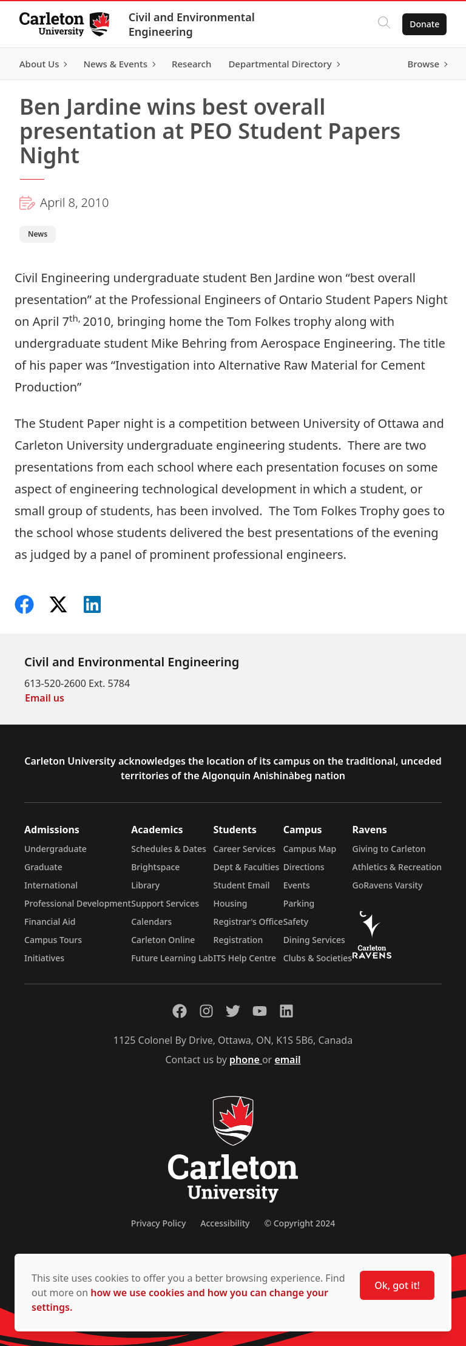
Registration (238, 939)
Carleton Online (163, 939)
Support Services (165, 903)
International (51, 885)
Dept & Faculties (247, 867)
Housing (231, 903)
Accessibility (224, 1223)
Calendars (151, 921)
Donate (424, 24)
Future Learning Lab (172, 958)
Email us (44, 698)
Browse (423, 64)
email (287, 1059)
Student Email (242, 885)
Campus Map (310, 848)
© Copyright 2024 (299, 1223)
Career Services (245, 848)
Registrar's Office (248, 921)
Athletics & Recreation (397, 867)
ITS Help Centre (245, 958)
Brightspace (155, 867)
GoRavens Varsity (388, 885)
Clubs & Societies (317, 958)
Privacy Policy (158, 1223)
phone (245, 1059)
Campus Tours (53, 939)
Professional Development (77, 903)
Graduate (43, 867)
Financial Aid (49, 921)
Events (296, 885)
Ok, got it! (397, 1285)
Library (145, 885)
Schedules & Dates (168, 848)
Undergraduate (55, 848)
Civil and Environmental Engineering (192, 24)
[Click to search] (384, 24)
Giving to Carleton (389, 848)
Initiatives (44, 958)
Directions (304, 867)
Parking (299, 903)
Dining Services (314, 939)
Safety (296, 921)
